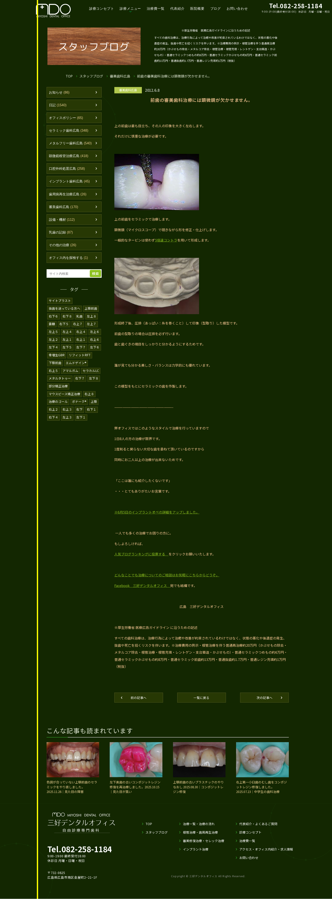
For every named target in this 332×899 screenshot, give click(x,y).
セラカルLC (91, 373)
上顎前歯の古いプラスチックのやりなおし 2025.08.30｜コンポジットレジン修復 (198, 787)
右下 (79, 411)
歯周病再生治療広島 (69, 196)
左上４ (67, 335)
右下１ (91, 411)
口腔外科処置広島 (68, 170)
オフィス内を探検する (69, 261)
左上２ (53, 343)
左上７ (91, 327)
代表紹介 (177, 8)
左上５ (53, 335)
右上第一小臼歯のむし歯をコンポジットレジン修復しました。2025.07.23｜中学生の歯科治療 (261, 787)
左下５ (67, 350)
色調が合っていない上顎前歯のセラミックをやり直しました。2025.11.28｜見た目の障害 (72, 787)
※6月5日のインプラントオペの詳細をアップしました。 (156, 512)
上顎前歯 (90, 312)
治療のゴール (58, 404)
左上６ (95, 335)
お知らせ (60, 92)
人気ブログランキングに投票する (141, 554)
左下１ (81, 419)
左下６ (95, 350)
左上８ (91, 320)
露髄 (52, 327)
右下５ (64, 327)
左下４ (53, 350)
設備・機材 (62, 222)
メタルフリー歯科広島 (71, 144)
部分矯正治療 (58, 388)
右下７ (80, 381)
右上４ (81, 335)
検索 (96, 277)
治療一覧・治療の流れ (199, 824)
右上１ (81, 343)
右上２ (53, 411)
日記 (58, 105)
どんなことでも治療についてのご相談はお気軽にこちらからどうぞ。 (166, 574)
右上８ (89, 396)
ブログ (215, 8)
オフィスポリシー (67, 118)
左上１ (67, 343)
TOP (69, 76)
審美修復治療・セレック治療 (203, 841)
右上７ (78, 327)
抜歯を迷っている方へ (64, 312)
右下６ (53, 320)
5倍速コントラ (166, 240)
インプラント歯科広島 (70, 183)
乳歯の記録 (61, 235)
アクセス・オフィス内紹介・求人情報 (266, 849)
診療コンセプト (101, 8)
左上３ (67, 419)
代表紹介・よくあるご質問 (258, 824)
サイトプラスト (60, 304)
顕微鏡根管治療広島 (70, 157)
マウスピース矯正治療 (64, 396)
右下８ (67, 320)
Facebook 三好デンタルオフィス (142, 585)
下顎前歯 (55, 365)
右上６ (95, 343)
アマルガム (70, 373)
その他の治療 (63, 248)
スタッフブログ (91, 76)
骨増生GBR (57, 358)
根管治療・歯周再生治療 (200, 832)
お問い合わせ (237, 8)
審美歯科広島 (120, 76)
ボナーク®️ (79, 404)
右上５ (53, 373)
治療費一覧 (156, 8)
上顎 (94, 404)
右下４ (53, 419)
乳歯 (79, 320)
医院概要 (197, 8)
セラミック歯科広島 (70, 131)
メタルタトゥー (60, 381)
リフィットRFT (80, 358)
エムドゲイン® (76, 365)
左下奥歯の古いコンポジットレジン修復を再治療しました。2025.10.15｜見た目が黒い (135, 787)
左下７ (81, 350)
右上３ (67, 411)
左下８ (93, 381)
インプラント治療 (195, 849)
